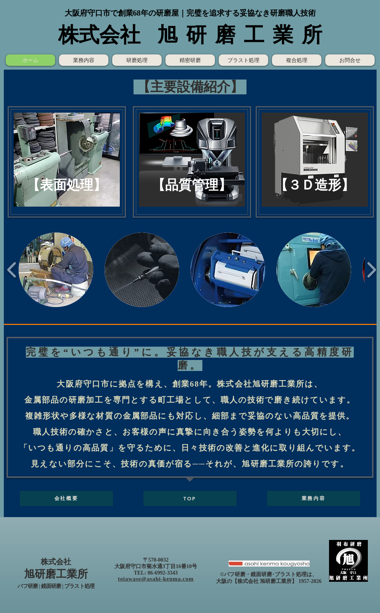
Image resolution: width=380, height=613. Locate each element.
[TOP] (190, 498)
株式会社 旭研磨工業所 (264, 581)
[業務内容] (313, 498)
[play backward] (12, 269)
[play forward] (371, 269)
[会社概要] (66, 498)
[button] (67, 160)
